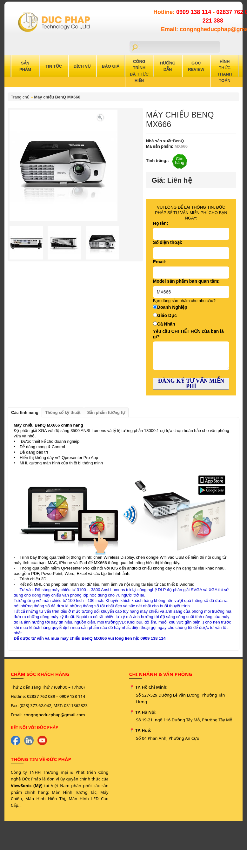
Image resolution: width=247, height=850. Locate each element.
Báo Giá (111, 66)
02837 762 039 (41, 696)
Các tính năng (24, 412)
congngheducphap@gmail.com (54, 715)
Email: (159, 261)
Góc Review (196, 66)
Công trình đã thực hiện (139, 71)
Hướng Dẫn (168, 66)
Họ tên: (160, 223)
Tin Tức (53, 66)
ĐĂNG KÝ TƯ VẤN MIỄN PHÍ (191, 383)
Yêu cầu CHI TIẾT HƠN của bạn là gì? (188, 334)
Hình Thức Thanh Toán (224, 71)
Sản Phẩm (25, 66)
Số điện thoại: (167, 242)
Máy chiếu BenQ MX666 (57, 97)
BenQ (178, 140)
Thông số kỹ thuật (63, 412)
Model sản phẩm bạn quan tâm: (186, 281)
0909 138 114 (194, 12)
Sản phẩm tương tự (106, 412)
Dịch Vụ (82, 66)
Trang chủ (20, 97)
